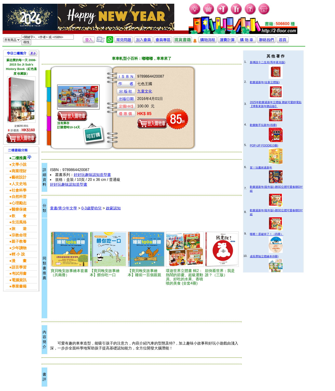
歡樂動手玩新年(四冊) (263, 125)
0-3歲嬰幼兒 (91, 208)
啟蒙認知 (113, 208)
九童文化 (144, 91)
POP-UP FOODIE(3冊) (264, 145)
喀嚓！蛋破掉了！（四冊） (266, 234)
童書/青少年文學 (63, 208)
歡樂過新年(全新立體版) (265, 82)
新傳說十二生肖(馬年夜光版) (267, 62)
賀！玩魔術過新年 (261, 167)
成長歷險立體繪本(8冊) (264, 256)
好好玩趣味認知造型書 (92, 175)
